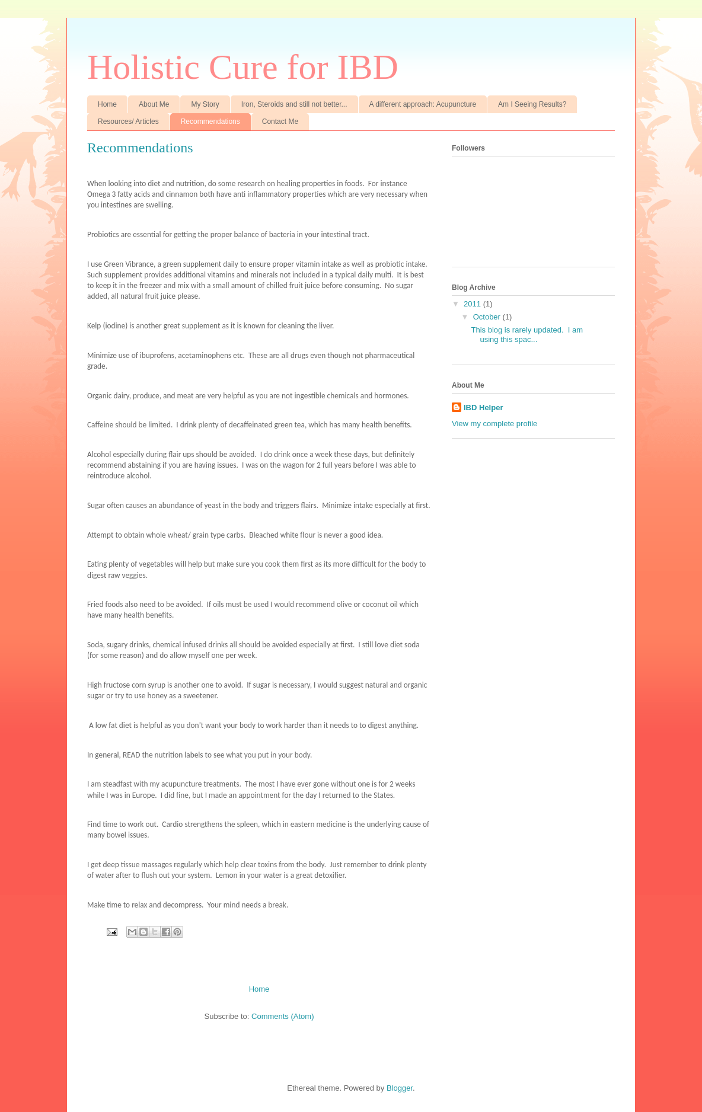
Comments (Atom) (282, 1016)
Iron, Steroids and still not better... (294, 104)
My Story (205, 104)
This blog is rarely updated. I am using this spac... (527, 334)
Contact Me (280, 121)
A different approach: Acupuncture (423, 104)
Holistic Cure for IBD (242, 67)
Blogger (400, 1088)
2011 (473, 303)
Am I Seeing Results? (532, 104)
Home (107, 104)
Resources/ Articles (128, 121)
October (488, 316)
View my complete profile (494, 423)
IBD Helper (483, 407)
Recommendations (210, 121)
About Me (154, 104)
